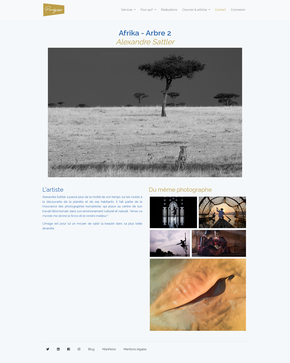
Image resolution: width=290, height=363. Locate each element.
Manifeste (109, 349)
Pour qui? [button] (147, 9)
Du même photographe (180, 189)
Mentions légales (135, 349)
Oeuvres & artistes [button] (195, 9)
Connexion (238, 9)
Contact (220, 9)
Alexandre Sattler (145, 41)
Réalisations (169, 9)
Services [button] (127, 9)
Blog (91, 349)
